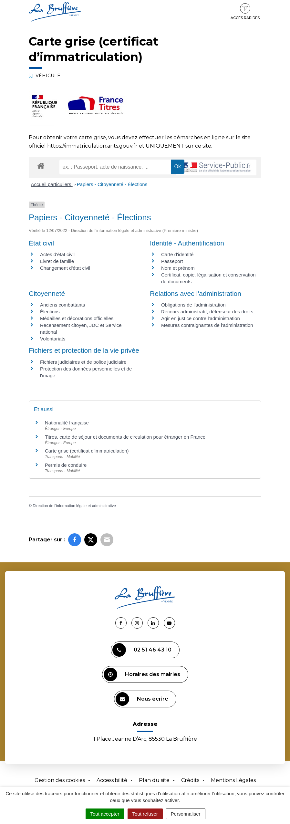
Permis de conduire (66, 465)
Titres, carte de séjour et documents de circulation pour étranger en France (125, 437)
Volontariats (52, 338)
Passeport (172, 261)
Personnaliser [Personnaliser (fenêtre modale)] (186, 814)
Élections (50, 311)
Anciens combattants (62, 305)
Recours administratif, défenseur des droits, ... (210, 311)
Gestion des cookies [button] (60, 780)
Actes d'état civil (57, 254)
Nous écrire (142, 699)
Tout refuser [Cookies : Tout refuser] (145, 814)
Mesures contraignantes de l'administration (207, 325)
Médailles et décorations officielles (76, 318)
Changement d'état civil (65, 268)
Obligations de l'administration (193, 305)
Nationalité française (67, 422)
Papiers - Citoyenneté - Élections (112, 184)
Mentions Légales (233, 780)
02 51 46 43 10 (141, 650)
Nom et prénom (177, 268)
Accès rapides (245, 11)
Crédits (190, 780)
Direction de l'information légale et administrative (74, 506)
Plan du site (154, 780)
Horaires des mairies (142, 674)
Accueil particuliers (52, 184)
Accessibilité (112, 780)
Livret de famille (57, 261)
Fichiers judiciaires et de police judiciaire (83, 362)
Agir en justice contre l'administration (200, 318)
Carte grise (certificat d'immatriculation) (87, 451)
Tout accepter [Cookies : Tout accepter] (104, 814)
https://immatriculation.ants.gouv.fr (92, 146)
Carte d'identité (177, 254)
